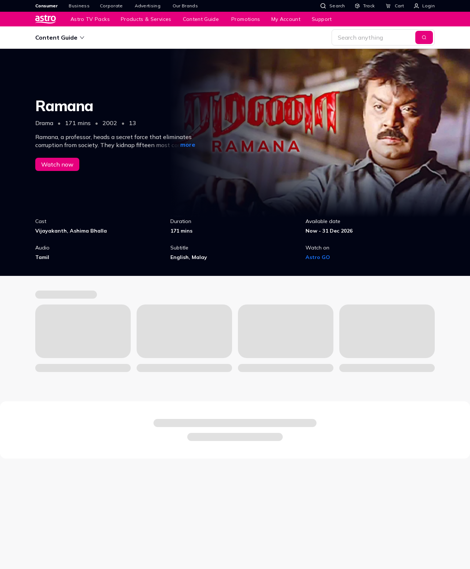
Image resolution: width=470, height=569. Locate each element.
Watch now (57, 164)
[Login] (424, 6)
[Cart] (394, 6)
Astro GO (318, 257)
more (187, 144)
